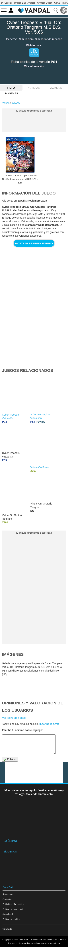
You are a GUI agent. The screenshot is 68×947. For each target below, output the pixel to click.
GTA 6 (57, 3)
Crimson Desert (44, 3)
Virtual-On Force (39, 467)
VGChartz (7, 929)
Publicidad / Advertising (13, 904)
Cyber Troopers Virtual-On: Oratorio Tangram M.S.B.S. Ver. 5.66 (34, 27)
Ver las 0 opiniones (14, 717)
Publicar (9, 759)
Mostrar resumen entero (34, 243)
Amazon (32, 3)
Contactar (7, 899)
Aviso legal (8, 914)
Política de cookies (11, 919)
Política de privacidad (12, 909)
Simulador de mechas (48, 38)
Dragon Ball (20, 3)
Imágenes (11, 93)
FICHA (11, 87)
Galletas (9, 3)
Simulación (26, 38)
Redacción (8, 894)
